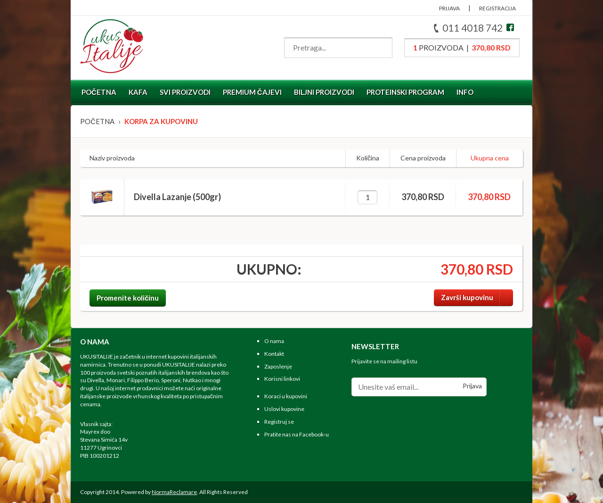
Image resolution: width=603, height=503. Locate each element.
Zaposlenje (278, 366)
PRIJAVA (449, 8)
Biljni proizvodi (324, 92)
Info (464, 92)
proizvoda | (462, 47)
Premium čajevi (252, 92)
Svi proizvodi (185, 92)
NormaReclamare (174, 491)
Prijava (472, 386)
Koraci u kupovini (285, 396)
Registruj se (279, 421)
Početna (98, 92)
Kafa (138, 92)
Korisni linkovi (282, 378)
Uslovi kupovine (284, 408)
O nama (274, 340)
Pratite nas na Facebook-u (296, 434)
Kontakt (274, 353)
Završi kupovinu (477, 297)
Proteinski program (405, 92)
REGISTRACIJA (497, 8)
